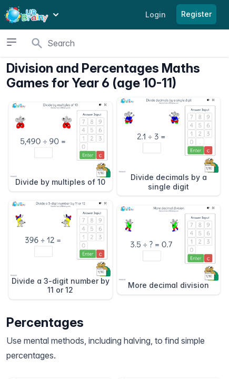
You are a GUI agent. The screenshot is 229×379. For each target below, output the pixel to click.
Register (196, 13)
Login (155, 14)
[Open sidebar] (11, 42)
